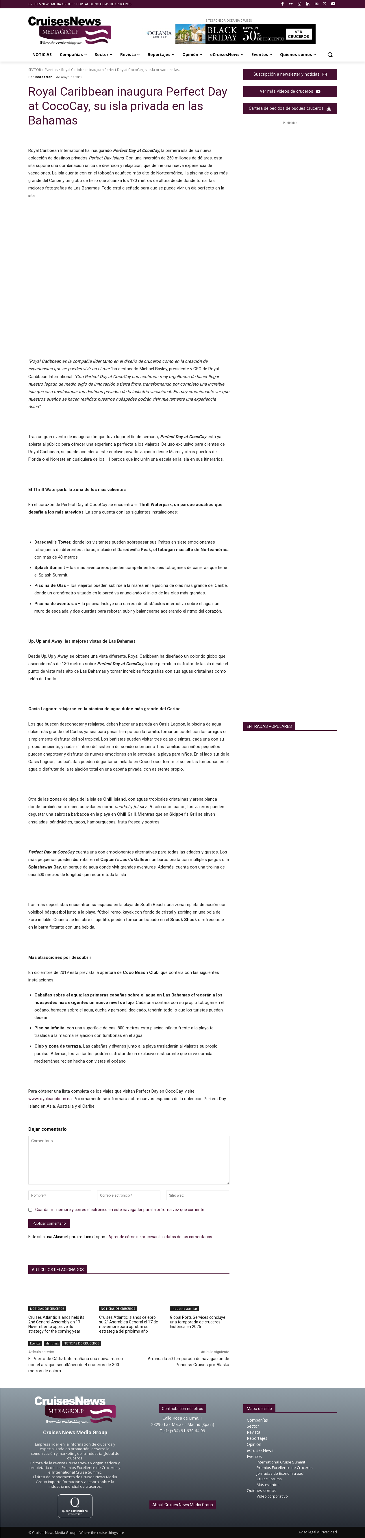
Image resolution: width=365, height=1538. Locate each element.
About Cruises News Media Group (182, 1504)
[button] (330, 55)
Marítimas (52, 1343)
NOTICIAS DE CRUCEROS (47, 1309)
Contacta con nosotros (182, 1408)
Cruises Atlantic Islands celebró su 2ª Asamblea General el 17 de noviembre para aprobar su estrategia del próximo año (128, 1324)
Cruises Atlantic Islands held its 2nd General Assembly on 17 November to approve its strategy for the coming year (56, 1324)
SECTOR (34, 69)
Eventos (51, 69)
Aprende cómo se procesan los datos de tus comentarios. (160, 1236)
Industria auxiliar (184, 1309)
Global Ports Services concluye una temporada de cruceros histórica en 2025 (197, 1322)
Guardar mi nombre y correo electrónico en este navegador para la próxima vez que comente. (120, 1209)
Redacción (44, 77)
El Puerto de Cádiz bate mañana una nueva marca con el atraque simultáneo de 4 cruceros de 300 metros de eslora (75, 1364)
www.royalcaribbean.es (50, 1098)
